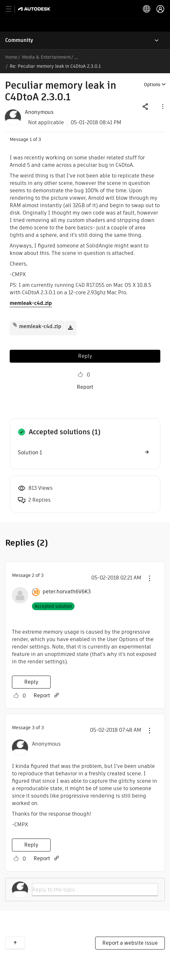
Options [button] (152, 84)
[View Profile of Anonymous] (39, 112)
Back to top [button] (15, 943)
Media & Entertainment (46, 57)
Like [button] (80, 374)
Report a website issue (130, 943)
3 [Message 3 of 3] (33, 727)
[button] (162, 106)
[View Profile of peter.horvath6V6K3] (67, 592)
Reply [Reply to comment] (31, 682)
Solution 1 (30, 452)
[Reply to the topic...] (95, 889)
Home (11, 57)
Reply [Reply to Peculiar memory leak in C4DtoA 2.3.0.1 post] (85, 356)
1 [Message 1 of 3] (31, 139)
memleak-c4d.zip (31, 303)
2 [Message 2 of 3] (33, 575)
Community (19, 40)
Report (85, 387)
